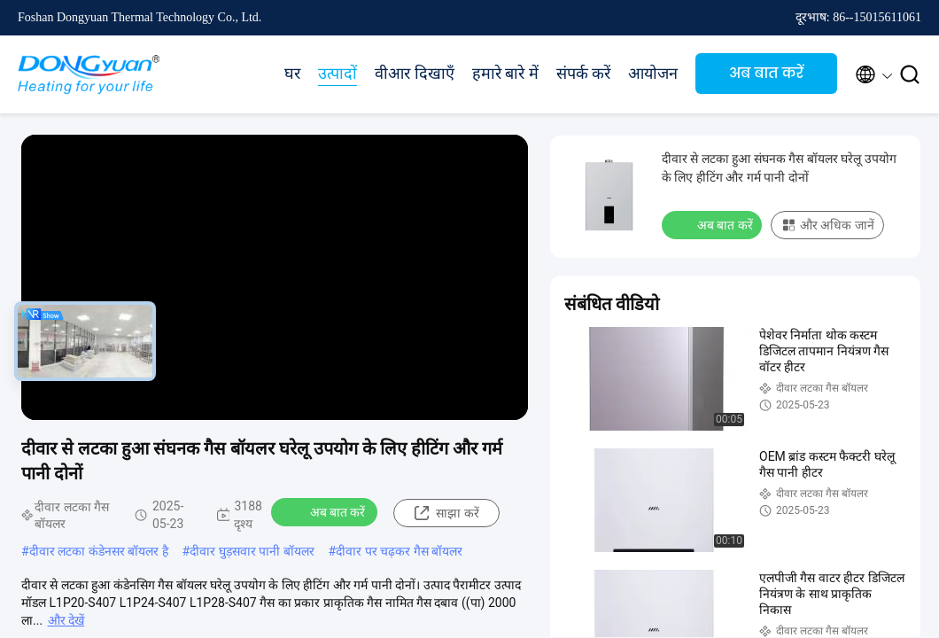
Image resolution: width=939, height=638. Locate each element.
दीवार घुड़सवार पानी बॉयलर (252, 551)
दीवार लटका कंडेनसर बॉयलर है (98, 551)
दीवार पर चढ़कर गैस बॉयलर (399, 551)
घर (292, 73)
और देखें (66, 620)
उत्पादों (337, 73)
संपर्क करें (583, 73)
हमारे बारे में (505, 73)
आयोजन (653, 73)
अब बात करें (766, 73)
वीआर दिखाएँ (414, 73)
